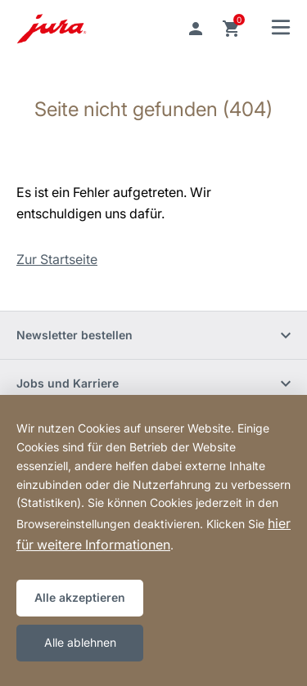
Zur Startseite (56, 259)
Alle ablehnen (80, 642)
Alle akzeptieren (79, 597)
